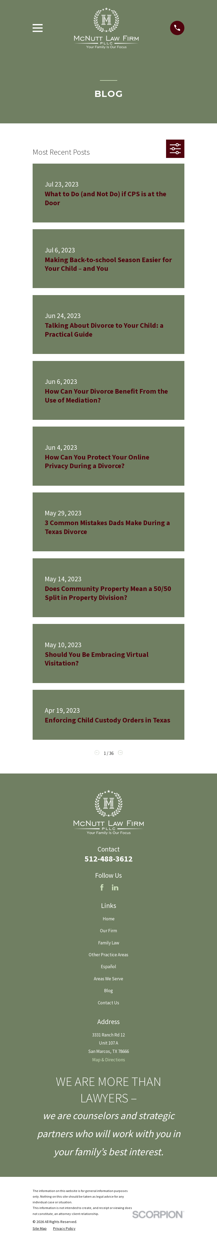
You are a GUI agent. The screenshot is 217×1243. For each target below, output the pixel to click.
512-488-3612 (109, 858)
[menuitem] (40, 1228)
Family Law (108, 943)
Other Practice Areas (108, 955)
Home (109, 919)
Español (108, 967)
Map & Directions (108, 1060)
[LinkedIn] (115, 887)
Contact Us (108, 1003)
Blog (108, 991)
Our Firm (108, 931)
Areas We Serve (108, 979)
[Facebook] (102, 887)
